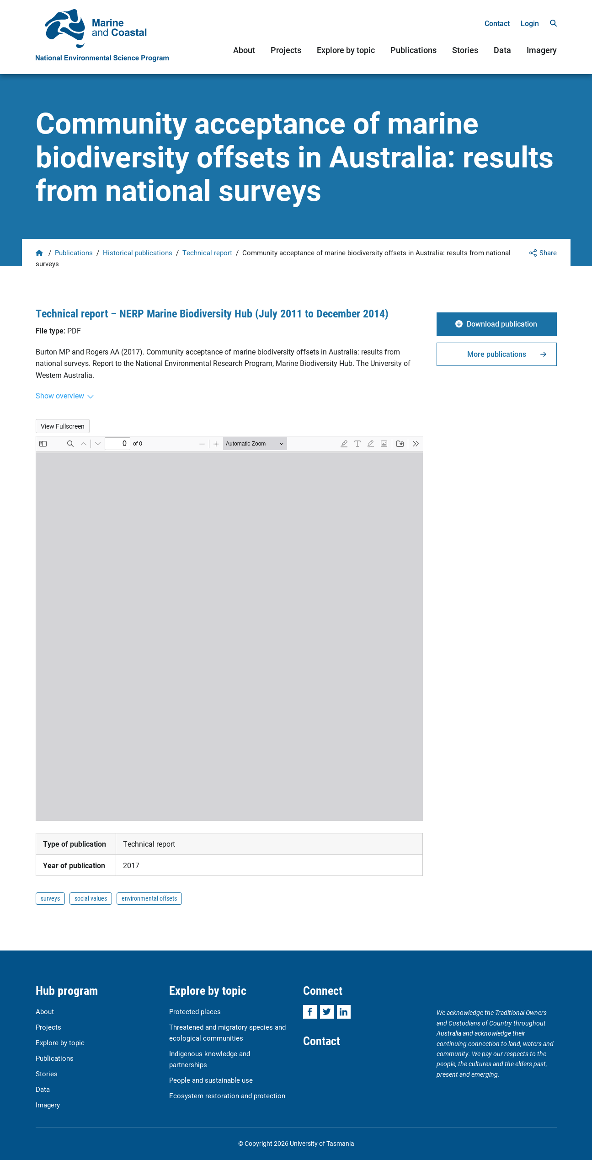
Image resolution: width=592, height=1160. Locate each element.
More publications (496, 354)
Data (502, 49)
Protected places (195, 1011)
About (244, 49)
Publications (413, 49)
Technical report (207, 252)
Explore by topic (346, 49)
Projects (286, 49)
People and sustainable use (211, 1080)
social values (91, 898)
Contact (497, 23)
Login (530, 23)
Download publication (502, 323)
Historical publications (137, 252)
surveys (50, 898)
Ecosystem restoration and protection (227, 1095)
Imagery (542, 49)
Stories (465, 49)
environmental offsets (149, 898)
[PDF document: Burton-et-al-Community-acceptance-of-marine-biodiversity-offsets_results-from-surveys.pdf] (229, 628)
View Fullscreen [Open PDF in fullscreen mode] (63, 426)
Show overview (60, 395)
